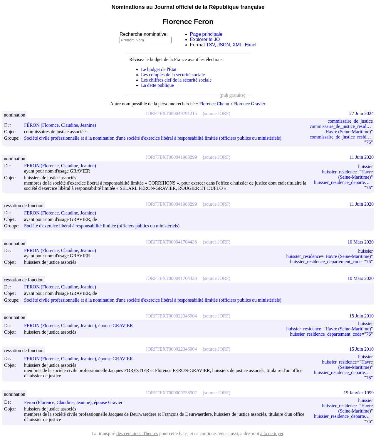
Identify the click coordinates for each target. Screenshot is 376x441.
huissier (365, 166)
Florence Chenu (214, 103)
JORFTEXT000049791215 (171, 113)
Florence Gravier (249, 103)
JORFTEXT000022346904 (171, 315)
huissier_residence (339, 171)
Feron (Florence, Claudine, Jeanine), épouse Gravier (76, 402)
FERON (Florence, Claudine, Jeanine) (62, 165)
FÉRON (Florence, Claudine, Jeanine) (62, 125)
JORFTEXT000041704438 (171, 241)
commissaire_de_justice (350, 121)
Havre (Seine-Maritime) (348, 131)
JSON (223, 44)
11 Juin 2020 (362, 157)
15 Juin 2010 (361, 315)
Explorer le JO (205, 39)
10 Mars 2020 (361, 241)
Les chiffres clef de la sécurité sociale (176, 79)
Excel (250, 44)
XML (237, 44)
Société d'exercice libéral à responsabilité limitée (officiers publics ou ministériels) (101, 226)
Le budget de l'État (159, 69)
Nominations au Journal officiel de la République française (188, 7)
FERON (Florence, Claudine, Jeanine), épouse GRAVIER (81, 325)
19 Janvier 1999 (359, 392)
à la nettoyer (271, 433)
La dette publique (157, 85)
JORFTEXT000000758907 (171, 392)
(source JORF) (216, 113)
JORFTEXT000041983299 (171, 157)
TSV (210, 44)
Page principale (206, 34)
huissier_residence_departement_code (325, 261)
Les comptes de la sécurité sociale (173, 74)
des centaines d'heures (137, 433)
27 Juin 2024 (361, 113)
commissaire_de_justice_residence (342, 126)
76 (368, 142)
